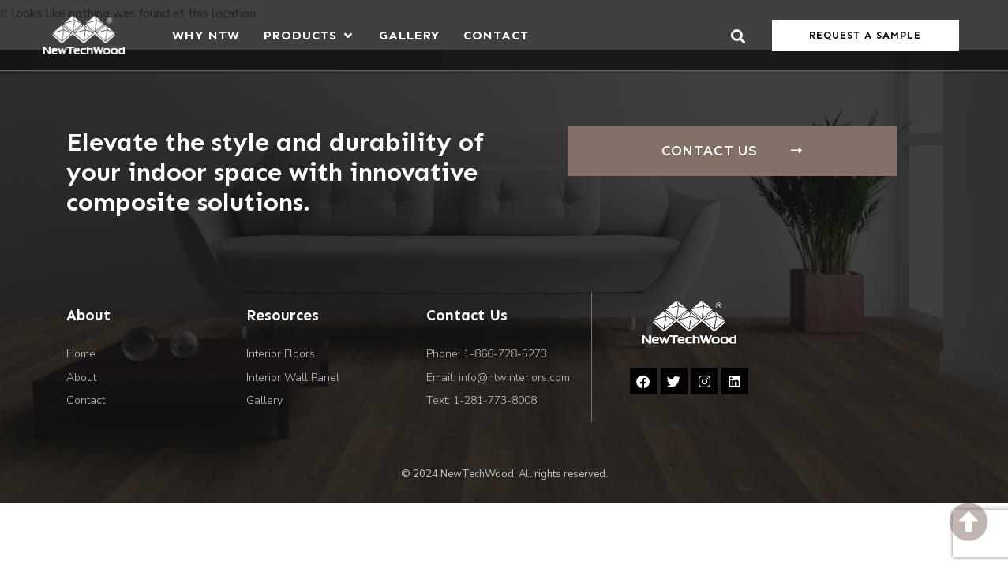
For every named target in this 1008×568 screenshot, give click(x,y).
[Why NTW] (206, 35)
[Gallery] (409, 35)
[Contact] (496, 35)
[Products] (309, 35)
